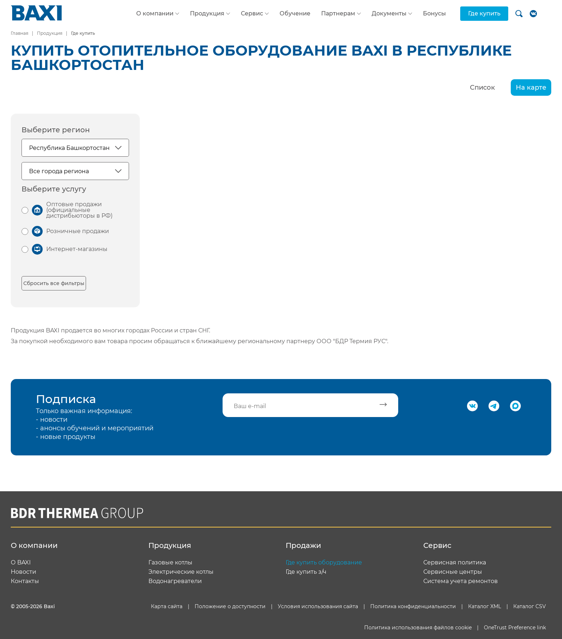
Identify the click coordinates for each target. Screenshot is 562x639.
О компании (154, 13)
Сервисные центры (452, 572)
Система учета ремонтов (460, 581)
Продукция (207, 13)
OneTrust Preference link (515, 627)
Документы (389, 13)
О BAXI (21, 562)
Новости (23, 572)
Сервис (252, 13)
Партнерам (338, 13)
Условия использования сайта (318, 606)
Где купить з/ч (306, 572)
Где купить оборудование (324, 562)
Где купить (484, 13)
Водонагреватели (175, 581)
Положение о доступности (230, 606)
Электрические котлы (181, 572)
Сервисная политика (454, 562)
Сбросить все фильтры (53, 283)
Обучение (295, 13)
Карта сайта (166, 606)
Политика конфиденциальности (413, 606)
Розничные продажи (77, 231)
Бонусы (434, 13)
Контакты (25, 581)
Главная (19, 33)
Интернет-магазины (77, 249)
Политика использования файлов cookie (418, 627)
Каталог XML (484, 606)
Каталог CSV (529, 606)
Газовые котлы (170, 562)
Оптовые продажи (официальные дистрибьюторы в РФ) (79, 210)
